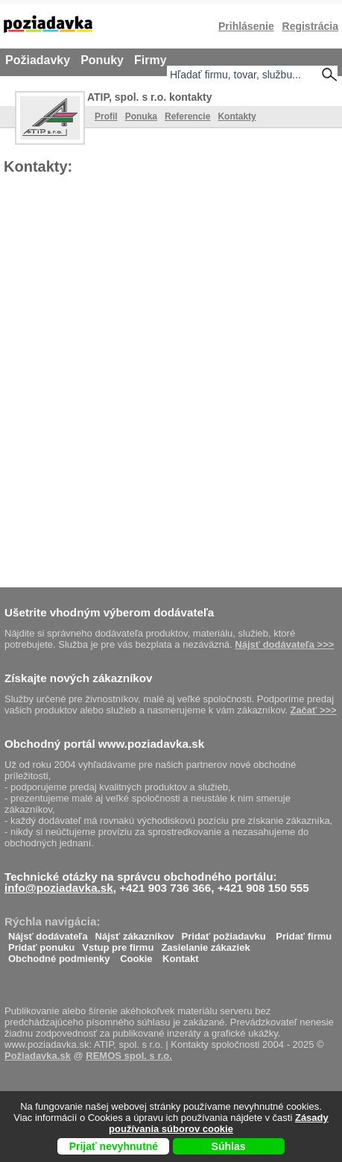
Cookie (136, 955)
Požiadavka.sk (37, 1055)
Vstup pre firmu (117, 944)
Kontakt (180, 955)
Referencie (187, 116)
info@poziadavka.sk (58, 887)
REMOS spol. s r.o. (129, 1055)
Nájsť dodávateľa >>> (284, 644)
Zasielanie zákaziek (205, 944)
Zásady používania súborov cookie (219, 1123)
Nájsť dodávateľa (48, 932)
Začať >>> (313, 710)
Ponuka (141, 116)
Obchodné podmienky (59, 955)
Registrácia (310, 26)
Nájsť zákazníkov (134, 932)
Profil (106, 116)
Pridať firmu (304, 932)
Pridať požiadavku (224, 932)
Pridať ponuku (41, 944)
